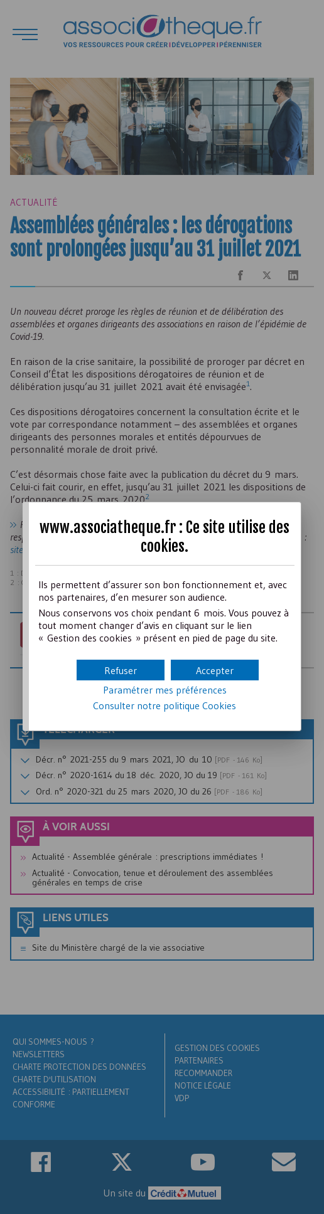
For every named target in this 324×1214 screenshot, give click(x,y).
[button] (215, 670)
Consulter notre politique (164, 705)
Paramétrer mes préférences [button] (165, 690)
